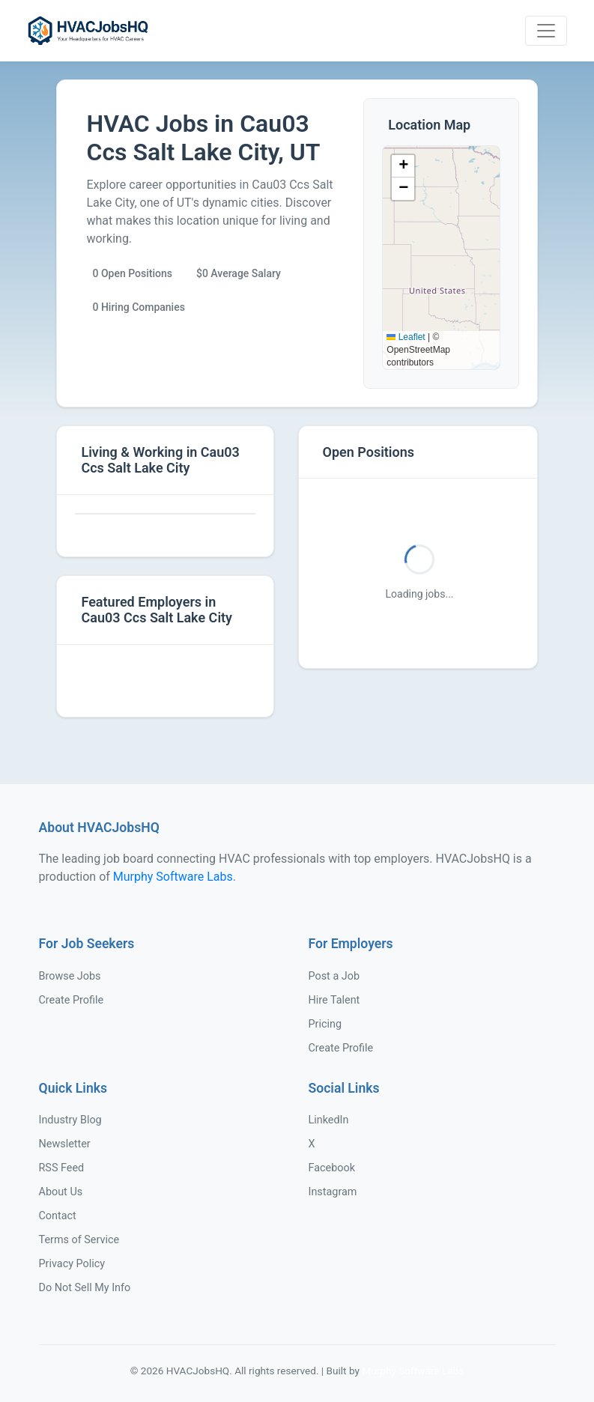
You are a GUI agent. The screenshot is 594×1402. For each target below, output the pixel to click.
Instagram (333, 1192)
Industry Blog (70, 1120)
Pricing (325, 1024)
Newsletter (65, 1144)
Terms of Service (79, 1239)
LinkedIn (329, 1120)
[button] (403, 166)
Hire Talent (334, 1000)
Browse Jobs (70, 976)
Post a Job (334, 976)
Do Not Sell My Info (85, 1287)
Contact (57, 1216)
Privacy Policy (72, 1263)
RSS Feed (62, 1168)
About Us (61, 1192)
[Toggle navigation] (546, 31)
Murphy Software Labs (173, 877)
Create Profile (71, 1000)
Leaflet (406, 337)
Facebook (332, 1168)
